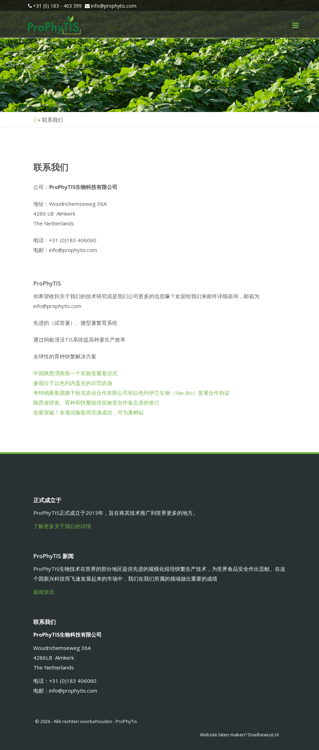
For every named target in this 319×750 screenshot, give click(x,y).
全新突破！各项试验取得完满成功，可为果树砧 (88, 412)
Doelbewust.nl (263, 734)
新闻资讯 (43, 591)
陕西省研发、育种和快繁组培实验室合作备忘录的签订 (96, 402)
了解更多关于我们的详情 (62, 526)
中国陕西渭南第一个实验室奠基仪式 (75, 373)
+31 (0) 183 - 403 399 (57, 5)
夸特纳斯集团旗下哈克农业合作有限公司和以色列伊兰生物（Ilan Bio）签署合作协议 (131, 392)
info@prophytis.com (113, 5)
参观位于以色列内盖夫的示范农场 (72, 382)
